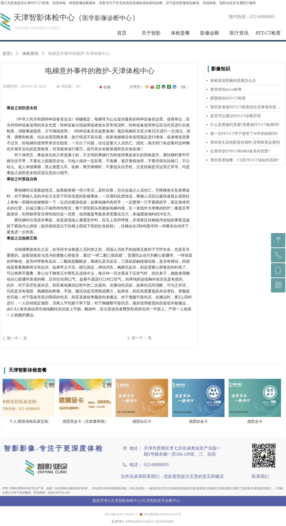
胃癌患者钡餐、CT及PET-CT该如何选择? (244, 160)
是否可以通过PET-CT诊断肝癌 (235, 116)
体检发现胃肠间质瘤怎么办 (233, 80)
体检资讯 (30, 53)
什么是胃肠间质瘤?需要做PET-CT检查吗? (245, 125)
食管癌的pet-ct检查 (226, 89)
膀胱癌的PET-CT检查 (228, 98)
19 (183, 87)
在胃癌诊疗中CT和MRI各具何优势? (240, 151)
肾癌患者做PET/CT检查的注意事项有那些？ (245, 107)
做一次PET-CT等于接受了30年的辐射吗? (244, 133)
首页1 (7, 53)
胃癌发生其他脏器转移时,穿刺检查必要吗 (245, 142)
